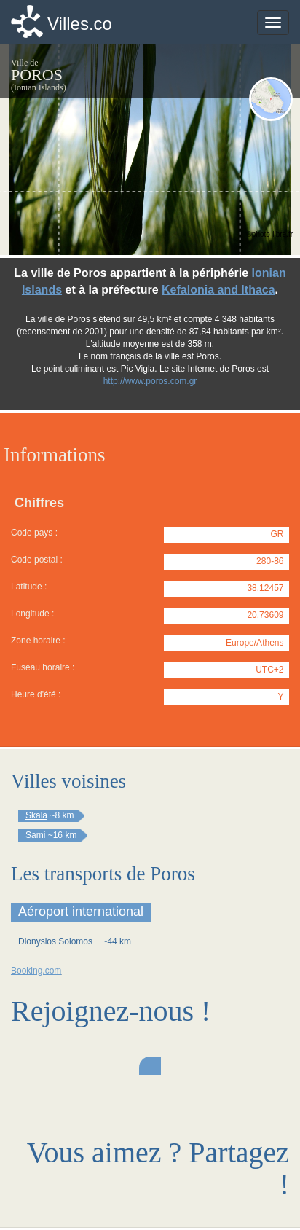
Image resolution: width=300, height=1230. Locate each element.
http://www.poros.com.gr (150, 381)
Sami (35, 835)
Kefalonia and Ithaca (218, 289)
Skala (36, 815)
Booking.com (36, 970)
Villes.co (79, 24)
